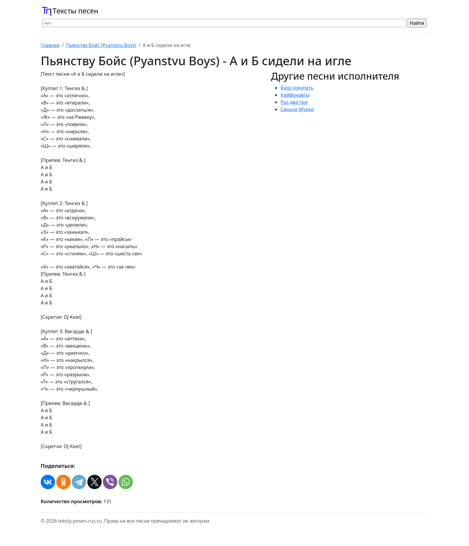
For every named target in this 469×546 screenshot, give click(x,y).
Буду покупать (297, 87)
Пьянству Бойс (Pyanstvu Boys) (101, 45)
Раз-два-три (294, 102)
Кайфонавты (295, 95)
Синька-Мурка (297, 109)
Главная (50, 45)
